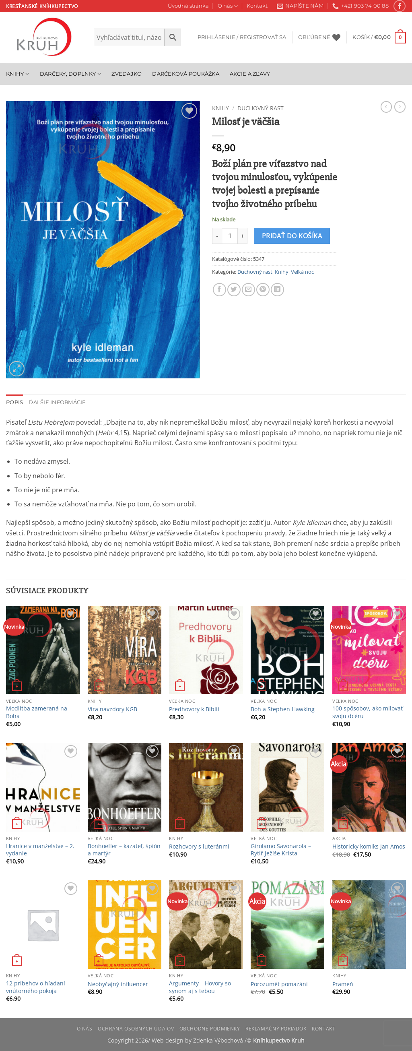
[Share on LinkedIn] (277, 289)
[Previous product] (400, 106)
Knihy (17, 74)
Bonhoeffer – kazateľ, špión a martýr (124, 849)
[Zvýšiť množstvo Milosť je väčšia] (242, 236)
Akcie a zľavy (250, 74)
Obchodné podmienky (209, 1028)
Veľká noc (302, 271)
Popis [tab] (14, 402)
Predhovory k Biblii (194, 709)
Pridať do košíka (292, 235)
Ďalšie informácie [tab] (57, 402)
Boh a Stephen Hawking (283, 709)
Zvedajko (126, 74)
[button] (242, 37)
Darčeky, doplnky (70, 74)
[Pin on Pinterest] (263, 289)
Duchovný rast (260, 108)
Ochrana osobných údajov (136, 1028)
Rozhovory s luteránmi (199, 846)
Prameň (342, 984)
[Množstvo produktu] (230, 236)
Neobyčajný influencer (118, 984)
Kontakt (257, 6)
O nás (228, 6)
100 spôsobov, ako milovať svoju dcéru (367, 712)
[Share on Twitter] (234, 289)
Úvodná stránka (188, 6)
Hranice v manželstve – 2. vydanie (40, 849)
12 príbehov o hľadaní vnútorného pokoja (35, 987)
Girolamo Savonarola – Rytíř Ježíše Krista (281, 849)
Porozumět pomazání (279, 984)
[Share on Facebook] (219, 289)
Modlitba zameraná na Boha (36, 712)
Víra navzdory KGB (112, 709)
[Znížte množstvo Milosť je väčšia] (217, 236)
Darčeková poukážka (185, 74)
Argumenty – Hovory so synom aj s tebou (200, 987)
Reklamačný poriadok (276, 1028)
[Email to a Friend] (248, 289)
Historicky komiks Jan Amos (368, 846)
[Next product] (386, 106)
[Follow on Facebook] (399, 6)
